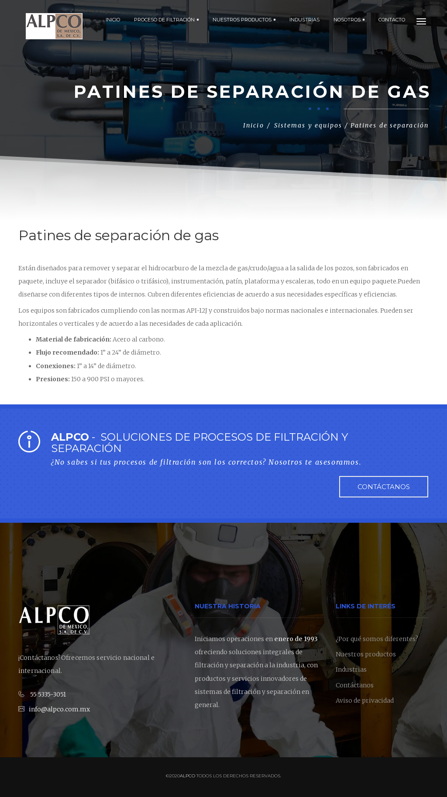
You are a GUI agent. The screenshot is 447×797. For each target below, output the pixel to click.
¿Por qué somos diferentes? (377, 639)
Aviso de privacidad (365, 701)
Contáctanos (384, 487)
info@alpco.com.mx (59, 709)
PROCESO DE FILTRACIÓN (166, 20)
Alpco (187, 776)
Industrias (351, 670)
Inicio (113, 20)
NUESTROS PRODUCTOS (244, 20)
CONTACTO (391, 20)
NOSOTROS (349, 20)
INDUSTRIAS (304, 20)
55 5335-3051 (48, 695)
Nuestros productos (366, 655)
